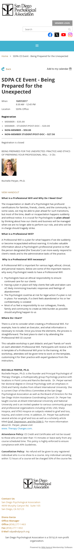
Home (5, 56)
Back (8, 69)
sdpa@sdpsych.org (19, 531)
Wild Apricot (46, 547)
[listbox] (59, 69)
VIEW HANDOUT (10, 192)
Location (6, 109)
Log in (62, 23)
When (5, 101)
